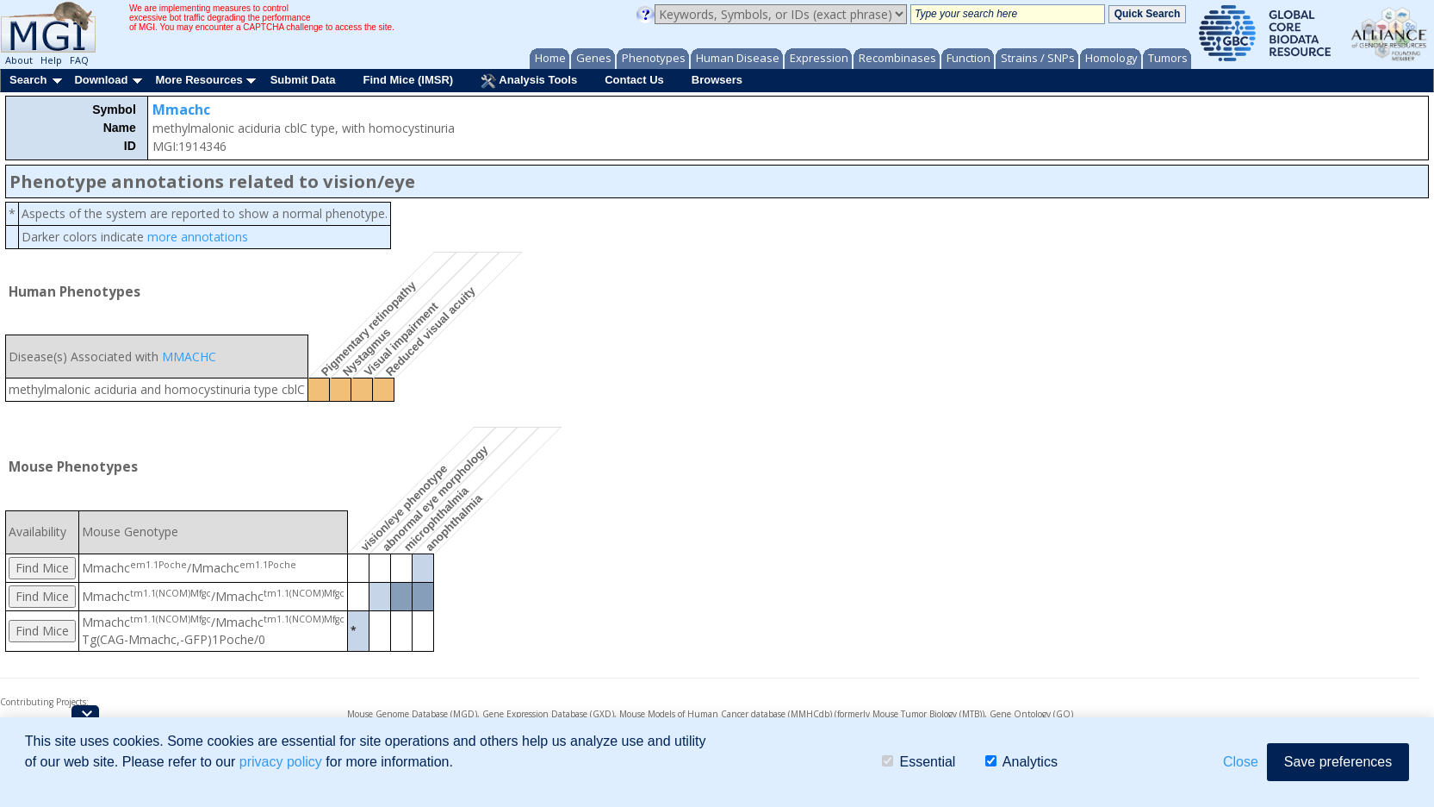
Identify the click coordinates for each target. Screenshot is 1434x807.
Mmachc (181, 109)
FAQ (79, 59)
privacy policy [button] (280, 761)
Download (100, 79)
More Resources (198, 79)
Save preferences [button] (1338, 761)
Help (51, 59)
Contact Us (634, 79)
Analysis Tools (529, 81)
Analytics (1021, 761)
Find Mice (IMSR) (408, 79)
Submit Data (303, 79)
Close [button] (1240, 761)
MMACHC (189, 356)
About (19, 59)
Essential (918, 761)
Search (28, 79)
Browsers (717, 79)
